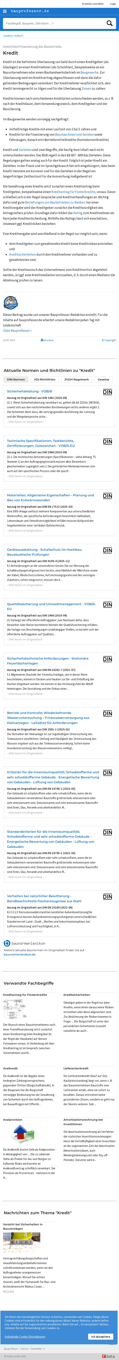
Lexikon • (9, 35)
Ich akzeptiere (100, 1336)
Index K (19, 35)
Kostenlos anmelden (93, 3)
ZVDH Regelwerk (76, 379)
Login (113, 3)
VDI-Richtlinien (44, 379)
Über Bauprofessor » (17, 330)
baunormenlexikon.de (20, 954)
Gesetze (103, 379)
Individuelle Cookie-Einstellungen (25, 1336)
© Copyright (109, 340)
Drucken (47, 340)
